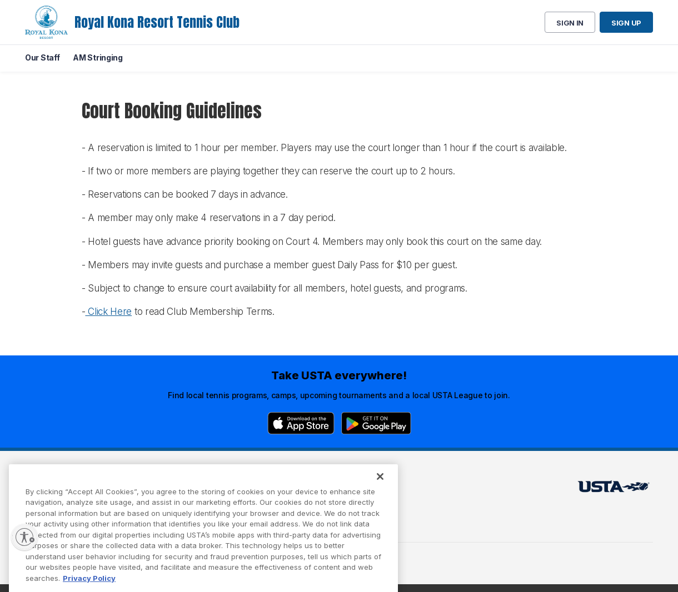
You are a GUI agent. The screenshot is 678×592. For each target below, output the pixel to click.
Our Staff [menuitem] (42, 57)
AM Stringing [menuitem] (97, 57)
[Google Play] (376, 423)
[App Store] (301, 423)
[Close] (380, 487)
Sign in (570, 22)
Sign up (626, 22)
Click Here (108, 311)
